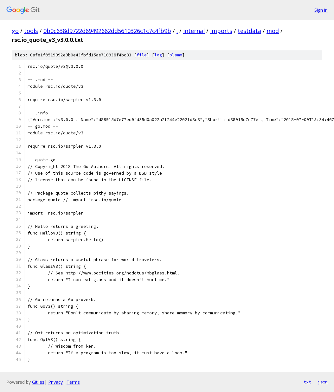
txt (307, 382)
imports (221, 31)
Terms (73, 382)
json (323, 382)
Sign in (321, 10)
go (15, 31)
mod (273, 31)
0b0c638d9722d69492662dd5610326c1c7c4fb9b (107, 31)
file (142, 55)
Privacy (55, 382)
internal (194, 31)
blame (176, 55)
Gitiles (38, 382)
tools (31, 31)
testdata (249, 31)
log (158, 55)
